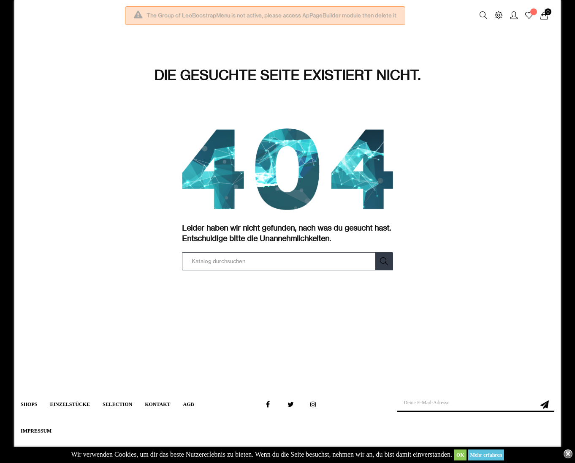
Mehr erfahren (486, 455)
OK (460, 455)
